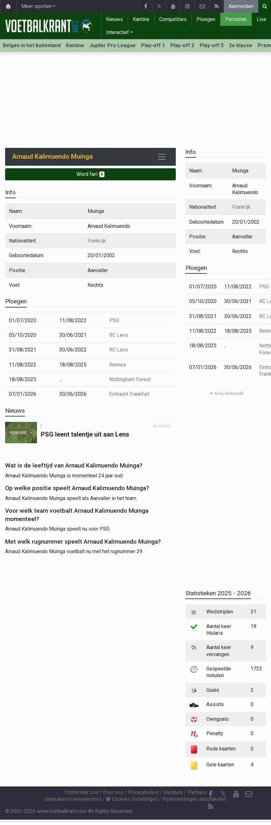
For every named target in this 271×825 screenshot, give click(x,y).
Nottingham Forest (130, 379)
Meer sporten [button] (36, 6)
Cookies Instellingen (132, 799)
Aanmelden (241, 6)
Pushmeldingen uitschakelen (194, 799)
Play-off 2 (182, 45)
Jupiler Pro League (112, 45)
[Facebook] (210, 794)
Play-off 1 (153, 45)
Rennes (117, 365)
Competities (173, 19)
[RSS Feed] (210, 806)
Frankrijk (97, 241)
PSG (114, 320)
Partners (197, 792)
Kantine (141, 19)
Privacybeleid (143, 792)
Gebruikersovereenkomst (73, 799)
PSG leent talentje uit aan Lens (85, 434)
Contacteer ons (81, 792)
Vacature (173, 792)
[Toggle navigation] (162, 156)
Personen (236, 19)
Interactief (117, 32)
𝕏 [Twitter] (223, 794)
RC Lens (118, 335)
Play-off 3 (212, 45)
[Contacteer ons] (248, 794)
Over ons (113, 792)
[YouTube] (236, 794)
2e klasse (240, 45)
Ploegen (205, 19)
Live (261, 19)
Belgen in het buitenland (32, 45)
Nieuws (114, 19)
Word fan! (90, 174)
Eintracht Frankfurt (129, 394)
